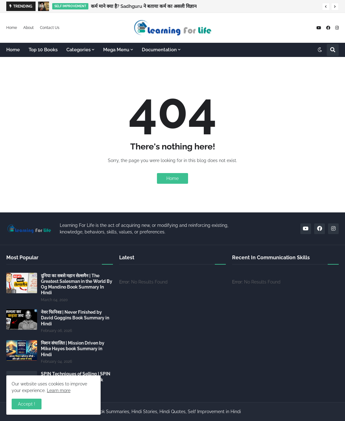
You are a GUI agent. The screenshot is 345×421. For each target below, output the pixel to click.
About (28, 27)
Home (11, 27)
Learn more (58, 390)
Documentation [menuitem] (159, 50)
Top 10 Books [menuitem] (43, 50)
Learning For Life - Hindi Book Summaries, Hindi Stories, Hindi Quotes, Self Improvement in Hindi (142, 411)
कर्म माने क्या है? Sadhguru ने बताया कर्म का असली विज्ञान (144, 6)
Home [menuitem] (13, 50)
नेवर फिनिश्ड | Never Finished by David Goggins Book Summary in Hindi (75, 318)
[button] (326, 6)
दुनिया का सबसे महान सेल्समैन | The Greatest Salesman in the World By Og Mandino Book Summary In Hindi (76, 284)
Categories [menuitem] (78, 50)
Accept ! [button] (26, 404)
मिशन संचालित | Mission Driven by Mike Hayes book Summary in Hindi (72, 348)
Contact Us (49, 27)
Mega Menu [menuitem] (116, 50)
